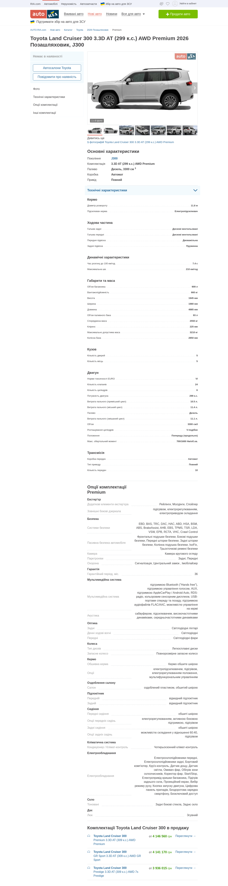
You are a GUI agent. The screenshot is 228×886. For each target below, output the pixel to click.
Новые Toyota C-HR (100, 795)
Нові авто (95, 14)
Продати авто (178, 14)
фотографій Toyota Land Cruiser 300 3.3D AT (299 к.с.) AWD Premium (130, 142)
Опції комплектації (45, 104)
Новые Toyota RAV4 (179, 799)
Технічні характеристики (49, 96)
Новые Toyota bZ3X (100, 791)
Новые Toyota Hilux (99, 815)
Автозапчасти (88, 3)
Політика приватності (77, 883)
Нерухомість (68, 3)
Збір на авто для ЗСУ (116, 4)
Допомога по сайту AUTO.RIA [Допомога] (152, 883)
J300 (114, 158)
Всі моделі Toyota (177, 815)
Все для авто (131, 14)
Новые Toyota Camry (101, 799)
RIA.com (35, 3)
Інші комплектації (44, 112)
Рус (195, 883)
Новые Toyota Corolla (101, 803)
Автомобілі (51, 3)
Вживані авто (74, 14)
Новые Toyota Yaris (178, 803)
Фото (36, 88)
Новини (111, 14)
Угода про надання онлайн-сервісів (112, 883)
